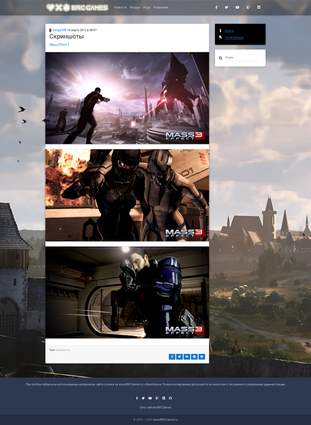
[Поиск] (241, 57)
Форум (135, 8)
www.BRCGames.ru (131, 384)
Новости (120, 8)
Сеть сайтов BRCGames (155, 407)
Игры (147, 8)
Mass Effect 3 (59, 45)
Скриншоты (63, 350)
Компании (161, 8)
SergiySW (57, 30)
